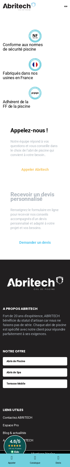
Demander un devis (35, 242)
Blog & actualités (14, 433)
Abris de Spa (14, 372)
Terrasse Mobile (16, 383)
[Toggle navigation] (65, 6)
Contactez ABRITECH (17, 417)
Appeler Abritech (35, 169)
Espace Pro (11, 425)
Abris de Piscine (16, 361)
